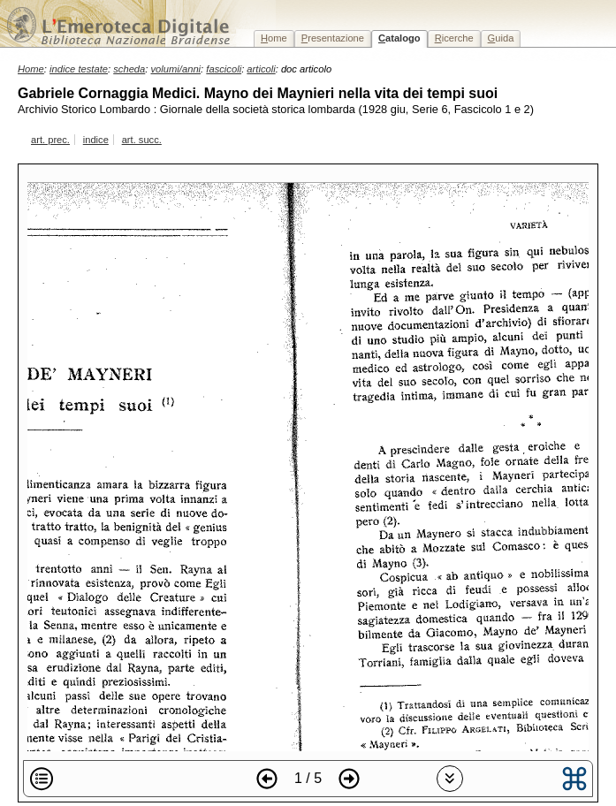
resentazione (332, 38)
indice (96, 139)
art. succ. (142, 139)
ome (274, 38)
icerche (454, 38)
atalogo (399, 38)
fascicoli (223, 69)
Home (31, 69)
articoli (261, 69)
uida (501, 38)
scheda (129, 69)
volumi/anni (176, 69)
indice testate (78, 69)
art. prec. (50, 139)
